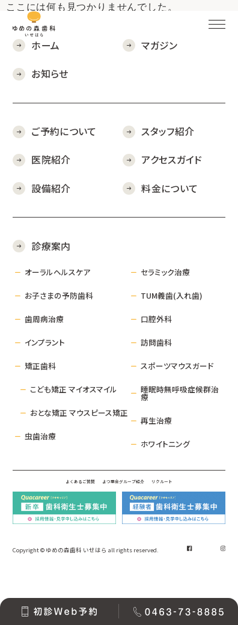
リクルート (199, 490)
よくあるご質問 (46, 490)
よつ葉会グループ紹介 (127, 490)
